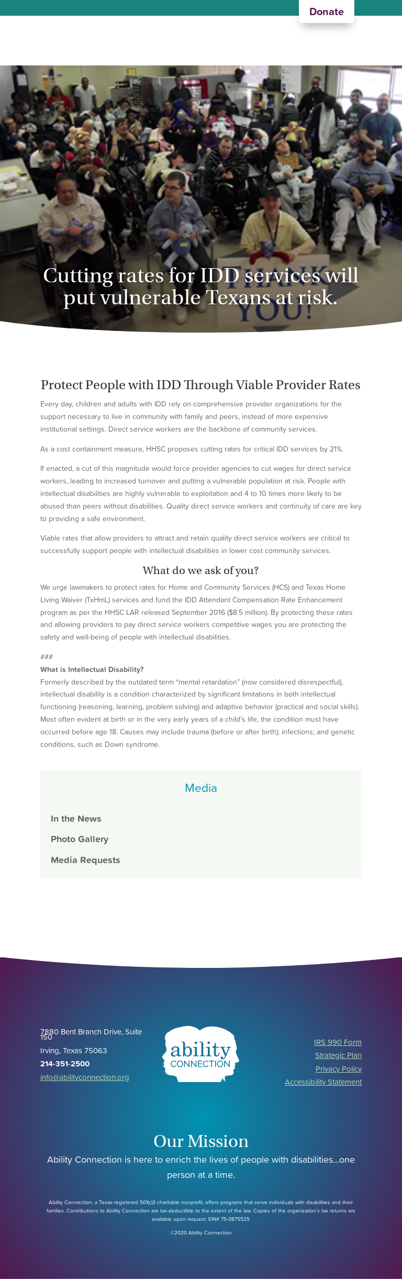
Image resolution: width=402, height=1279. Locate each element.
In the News (76, 818)
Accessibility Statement (323, 1082)
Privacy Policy (339, 1069)
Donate (326, 11)
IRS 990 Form (338, 1042)
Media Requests (85, 860)
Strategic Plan (338, 1055)
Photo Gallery (79, 839)
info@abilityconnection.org (84, 1077)
